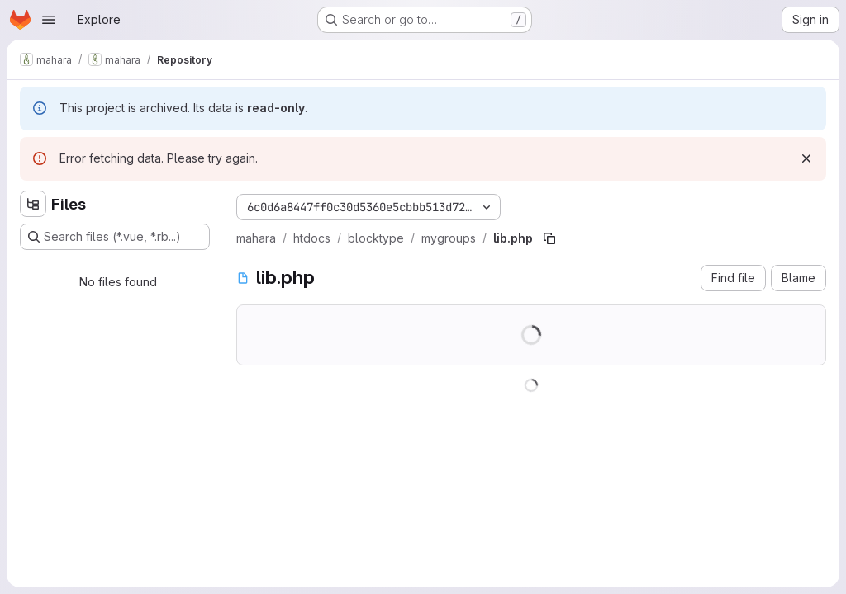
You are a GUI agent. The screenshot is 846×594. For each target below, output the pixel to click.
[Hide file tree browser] (33, 204)
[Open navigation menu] (49, 20)
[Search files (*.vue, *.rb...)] (115, 237)
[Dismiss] (806, 158)
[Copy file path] (549, 238)
